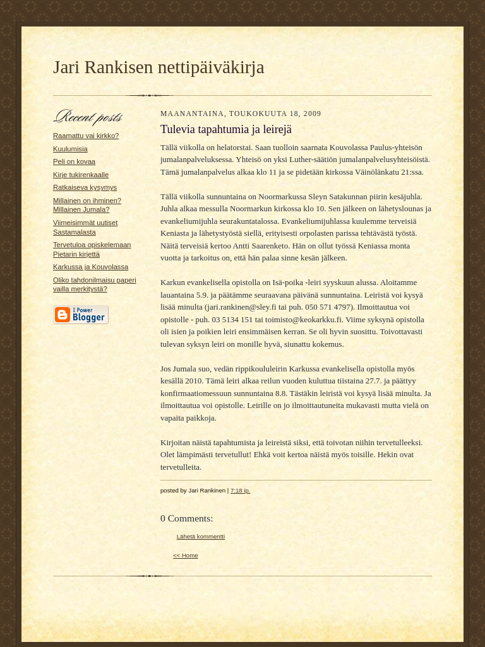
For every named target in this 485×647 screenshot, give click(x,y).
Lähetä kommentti (201, 536)
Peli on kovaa (74, 161)
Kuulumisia (70, 149)
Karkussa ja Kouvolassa (90, 267)
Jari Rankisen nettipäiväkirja (159, 67)
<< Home (185, 555)
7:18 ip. (241, 490)
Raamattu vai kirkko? (86, 135)
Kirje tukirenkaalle (81, 174)
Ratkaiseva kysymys (85, 187)
